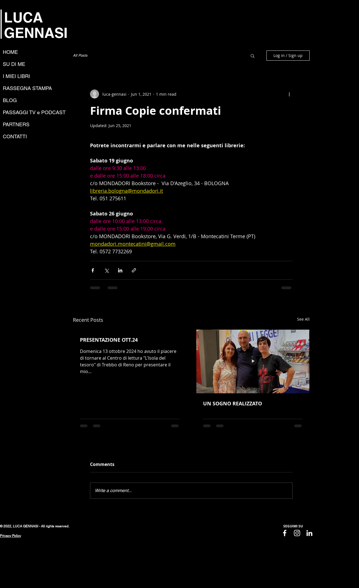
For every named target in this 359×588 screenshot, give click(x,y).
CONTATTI (15, 136)
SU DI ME (14, 64)
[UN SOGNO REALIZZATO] (252, 361)
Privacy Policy (10, 536)
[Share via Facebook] (92, 270)
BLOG (10, 100)
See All (303, 319)
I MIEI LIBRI (16, 76)
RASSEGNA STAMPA (27, 88)
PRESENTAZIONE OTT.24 (109, 339)
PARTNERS (16, 124)
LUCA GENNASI (36, 25)
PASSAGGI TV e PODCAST (34, 112)
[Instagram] (297, 533)
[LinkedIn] (309, 533)
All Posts (80, 55)
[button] (252, 55)
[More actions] (289, 94)
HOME (10, 52)
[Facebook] (284, 533)
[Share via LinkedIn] (120, 270)
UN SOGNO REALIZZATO (232, 403)
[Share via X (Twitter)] (106, 270)
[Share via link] (134, 270)
